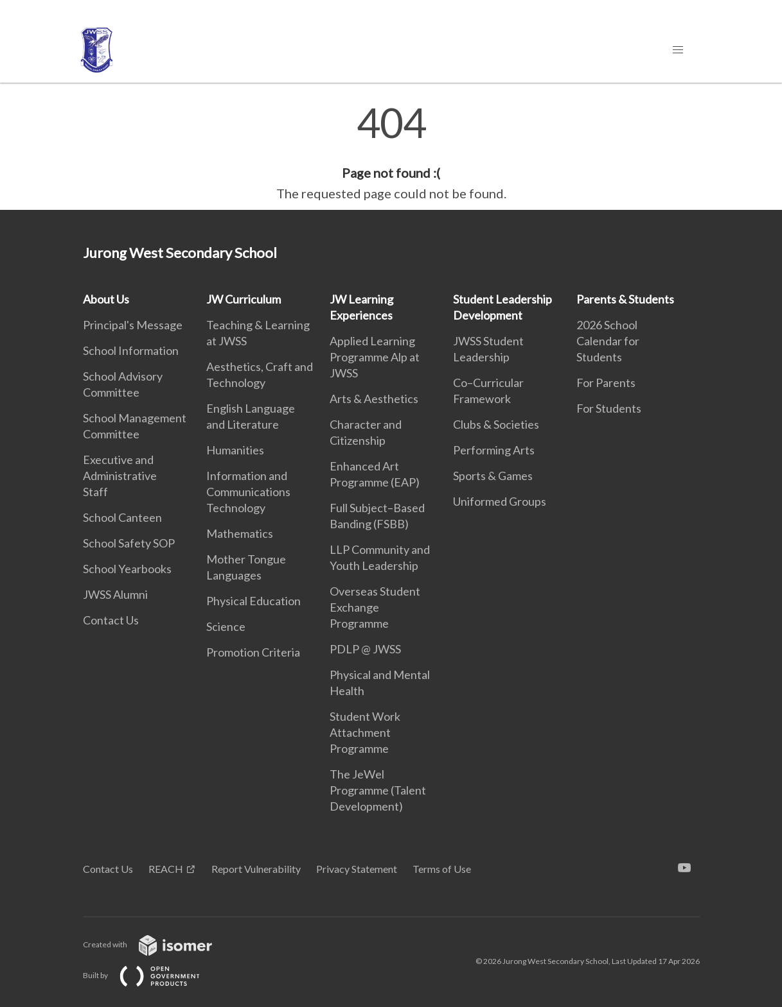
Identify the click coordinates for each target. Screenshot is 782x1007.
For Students (608, 408)
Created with (158, 944)
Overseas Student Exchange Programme (375, 607)
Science (225, 626)
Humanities (235, 450)
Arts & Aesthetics (374, 399)
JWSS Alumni (115, 594)
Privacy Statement (356, 869)
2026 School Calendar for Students (607, 341)
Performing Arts (494, 450)
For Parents (605, 382)
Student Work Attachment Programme (365, 732)
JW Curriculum (243, 299)
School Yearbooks (127, 569)
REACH (165, 869)
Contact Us (111, 620)
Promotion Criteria (253, 652)
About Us (106, 299)
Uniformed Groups (499, 501)
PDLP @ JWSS (365, 649)
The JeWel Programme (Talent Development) (378, 790)
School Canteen (122, 517)
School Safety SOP (129, 543)
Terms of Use (442, 869)
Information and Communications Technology (248, 492)
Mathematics (239, 533)
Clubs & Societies (496, 424)
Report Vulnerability (256, 869)
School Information (131, 350)
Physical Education (253, 601)
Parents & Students (625, 299)
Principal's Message (132, 325)
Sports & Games (493, 476)
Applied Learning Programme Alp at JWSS (375, 357)
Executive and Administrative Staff (120, 475)
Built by (151, 975)
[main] (391, 152)
